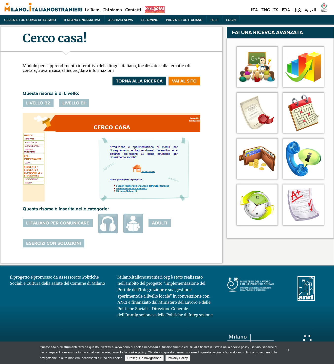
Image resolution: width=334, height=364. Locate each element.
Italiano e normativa (82, 19)
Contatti (133, 10)
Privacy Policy (178, 358)
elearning (149, 19)
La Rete (92, 10)
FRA (286, 10)
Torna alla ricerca (139, 81)
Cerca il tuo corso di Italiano (30, 19)
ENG (265, 10)
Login (231, 19)
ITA (254, 10)
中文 (297, 10)
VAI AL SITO (184, 81)
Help (214, 19)
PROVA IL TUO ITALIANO (184, 19)
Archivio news (120, 19)
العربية (310, 10)
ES (275, 10)
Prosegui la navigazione (144, 358)
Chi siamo (112, 10)
